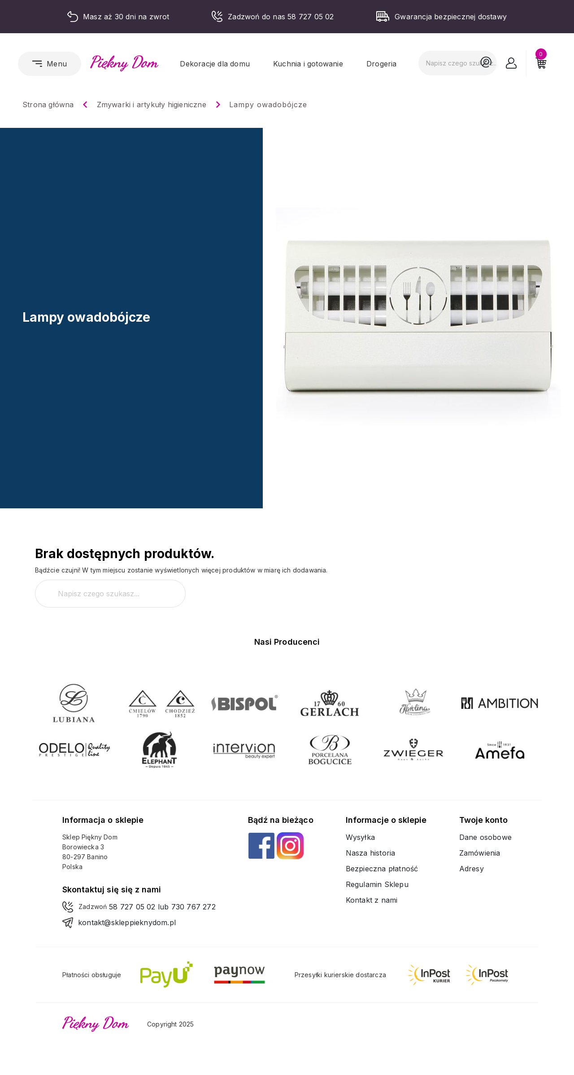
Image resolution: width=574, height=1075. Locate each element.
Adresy (471, 868)
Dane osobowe (485, 837)
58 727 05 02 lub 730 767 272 (162, 906)
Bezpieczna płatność (382, 868)
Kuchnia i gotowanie (308, 63)
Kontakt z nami (372, 900)
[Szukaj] (457, 63)
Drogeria (381, 63)
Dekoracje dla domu (215, 63)
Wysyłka (360, 837)
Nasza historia (371, 852)
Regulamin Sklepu (377, 884)
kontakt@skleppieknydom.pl (127, 922)
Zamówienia (479, 852)
